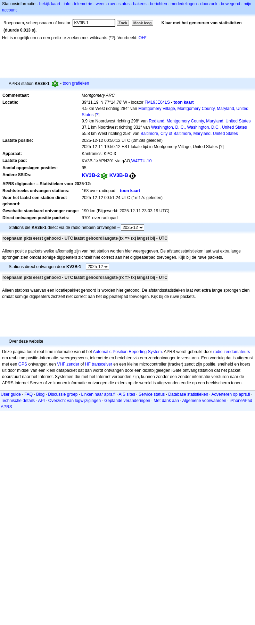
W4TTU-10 (141, 161)
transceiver (102, 364)
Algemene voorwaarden (204, 400)
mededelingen (184, 3)
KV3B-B (118, 175)
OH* (143, 37)
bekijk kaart (49, 3)
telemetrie (83, 3)
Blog (40, 394)
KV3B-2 (91, 175)
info (67, 3)
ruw (111, 3)
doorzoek (208, 3)
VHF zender (68, 364)
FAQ (28, 394)
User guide (11, 394)
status (124, 3)
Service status (152, 394)
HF (88, 364)
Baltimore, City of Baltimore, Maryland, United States (189, 133)
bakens (140, 3)
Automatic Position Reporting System (127, 351)
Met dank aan (166, 400)
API (41, 400)
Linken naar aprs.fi (98, 394)
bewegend (230, 3)
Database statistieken (188, 394)
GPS (22, 364)
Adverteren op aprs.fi (230, 394)
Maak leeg (142, 23)
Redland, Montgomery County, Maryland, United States (199, 121)
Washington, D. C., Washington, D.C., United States (199, 127)
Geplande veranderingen (127, 400)
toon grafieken (76, 83)
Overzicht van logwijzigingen (74, 400)
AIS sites (127, 394)
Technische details (18, 400)
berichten (158, 3)
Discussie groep (62, 394)
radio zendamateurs (231, 351)
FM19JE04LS (157, 102)
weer (100, 3)
